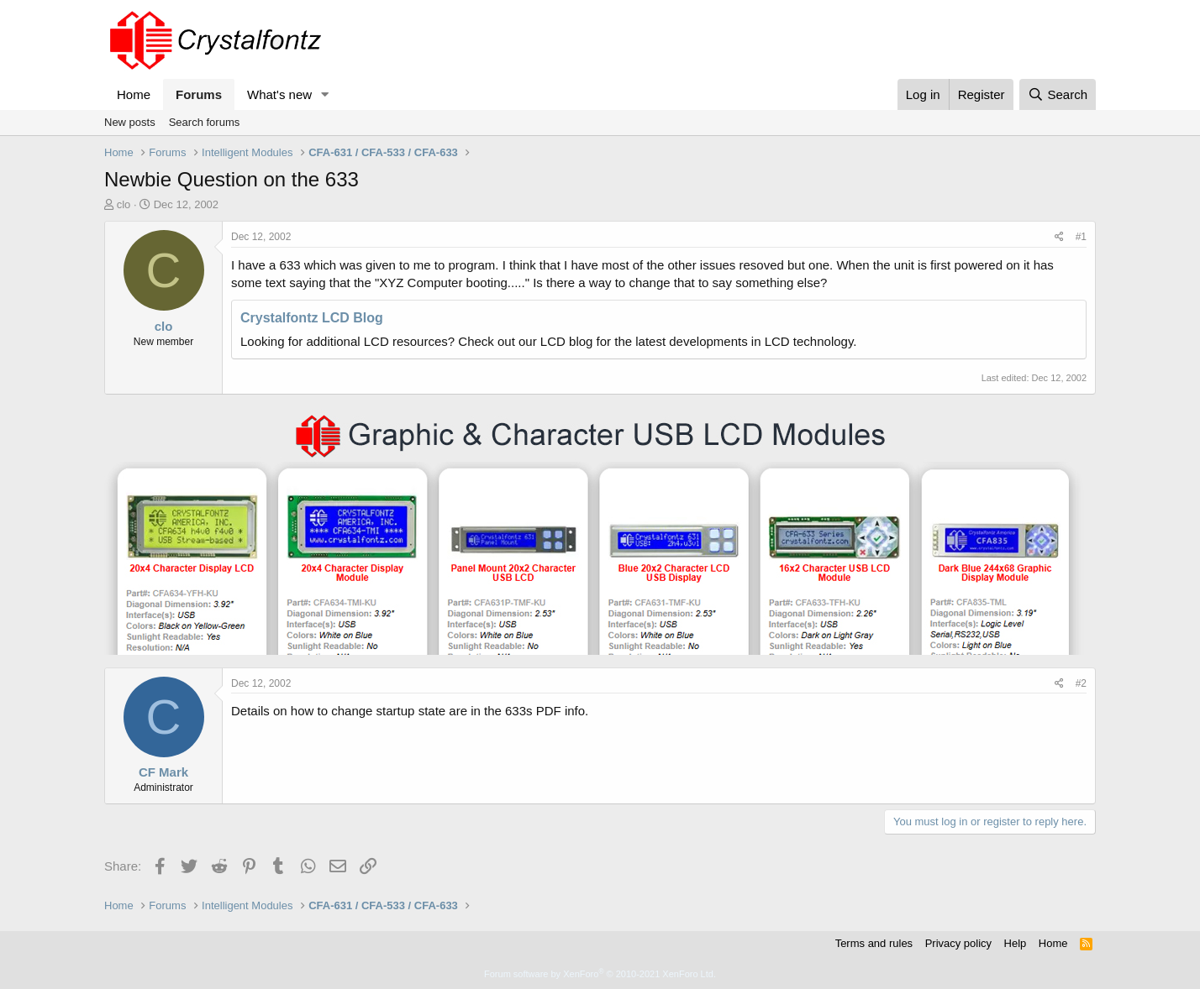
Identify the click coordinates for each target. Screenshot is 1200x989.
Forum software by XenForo (600, 974)
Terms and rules (874, 943)
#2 (1081, 683)
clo (124, 204)
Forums (199, 94)
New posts (129, 122)
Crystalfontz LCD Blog (311, 318)
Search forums (204, 122)
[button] (325, 94)
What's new (279, 94)
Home (133, 94)
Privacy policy (958, 943)
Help (1015, 943)
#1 (1081, 237)
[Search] (1057, 94)
